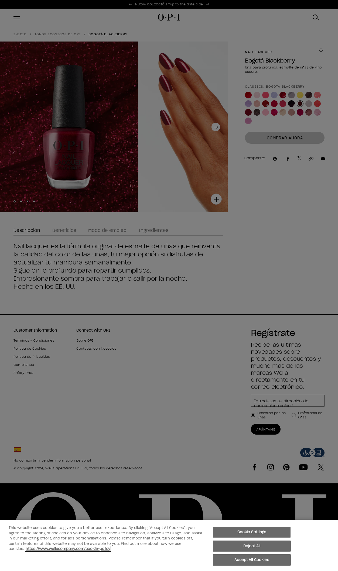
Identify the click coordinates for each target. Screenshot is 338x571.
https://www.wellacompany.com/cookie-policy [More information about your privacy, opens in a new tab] (68, 548)
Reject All (251, 546)
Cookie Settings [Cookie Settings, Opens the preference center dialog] (252, 532)
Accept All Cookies (251, 560)
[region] (169, 545)
